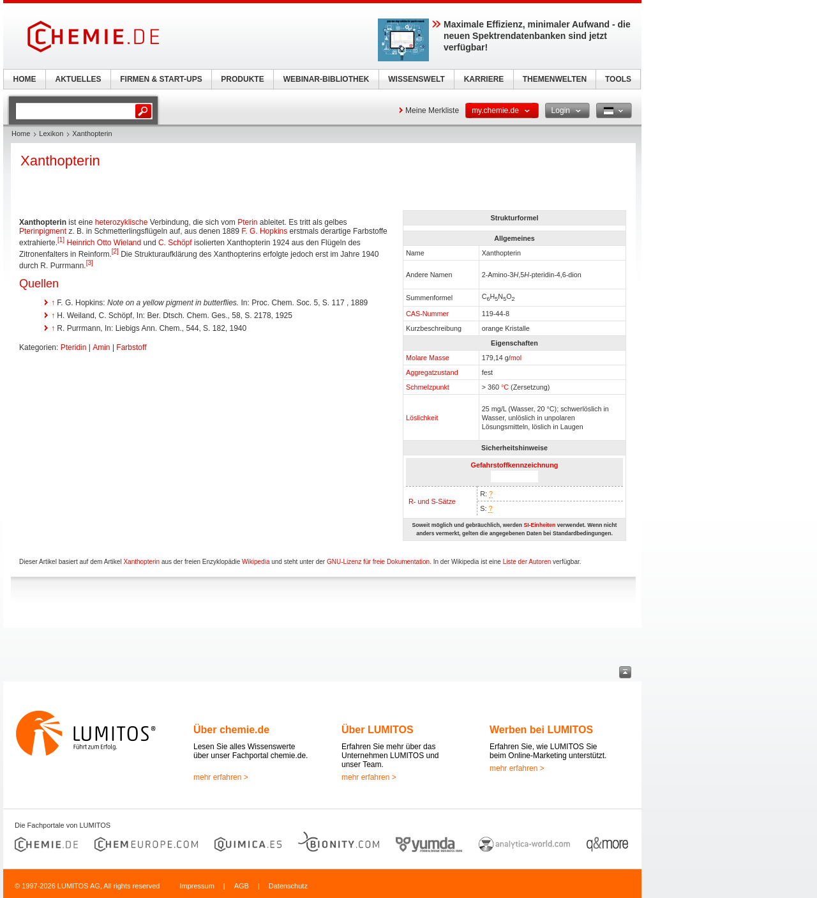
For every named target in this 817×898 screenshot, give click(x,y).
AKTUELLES (78, 79)
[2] (115, 251)
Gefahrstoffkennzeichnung (514, 465)
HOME (24, 79)
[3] (89, 262)
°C (505, 387)
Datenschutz (288, 886)
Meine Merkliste (432, 110)
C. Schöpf (175, 242)
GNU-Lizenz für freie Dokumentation (378, 561)
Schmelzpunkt (427, 387)
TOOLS (618, 79)
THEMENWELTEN (555, 79)
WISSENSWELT (416, 79)
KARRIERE (484, 79)
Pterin (247, 222)
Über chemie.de (231, 729)
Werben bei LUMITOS (541, 729)
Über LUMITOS (377, 729)
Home (20, 133)
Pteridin (74, 347)
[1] (60, 239)
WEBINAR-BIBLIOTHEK (326, 79)
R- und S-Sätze (432, 501)
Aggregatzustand (432, 372)
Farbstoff (131, 347)
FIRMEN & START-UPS (161, 79)
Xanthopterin (141, 561)
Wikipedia (255, 561)
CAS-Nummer (427, 313)
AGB (241, 886)
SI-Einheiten (539, 525)
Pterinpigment (42, 231)
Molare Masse (427, 357)
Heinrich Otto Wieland (104, 242)
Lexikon (51, 133)
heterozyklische (121, 222)
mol (516, 357)
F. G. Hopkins (264, 231)
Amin (101, 347)
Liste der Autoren (527, 561)
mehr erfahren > (220, 777)
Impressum (196, 886)
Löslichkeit (422, 418)
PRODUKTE (242, 79)
